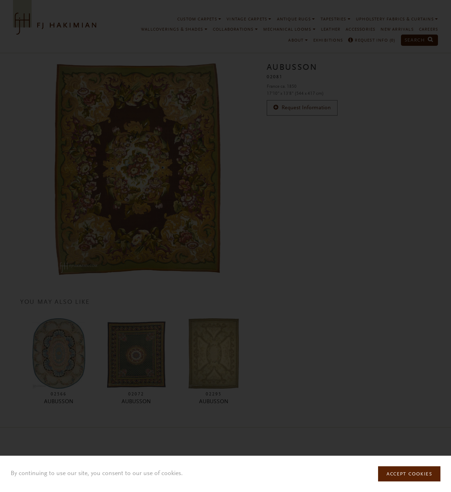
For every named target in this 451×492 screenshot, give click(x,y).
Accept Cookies (409, 474)
